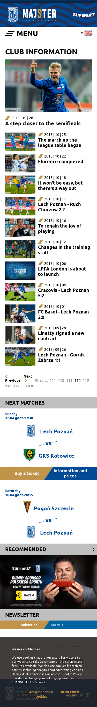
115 (86, 380)
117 (16, 386)
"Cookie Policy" (72, 674)
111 (53, 380)
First (39, 380)
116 (8, 386)
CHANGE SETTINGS (25, 682)
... (46, 380)
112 (61, 380)
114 (77, 380)
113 (69, 380)
